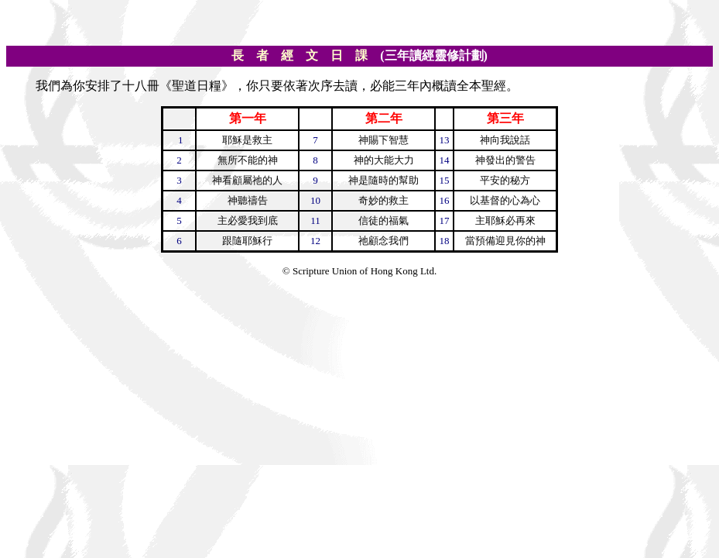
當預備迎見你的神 (505, 240)
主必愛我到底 (247, 220)
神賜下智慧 (383, 140)
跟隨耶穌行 (247, 240)
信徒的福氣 (383, 220)
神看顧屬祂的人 (247, 180)
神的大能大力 (384, 160)
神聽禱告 (248, 200)
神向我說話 (505, 140)
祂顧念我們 (383, 240)
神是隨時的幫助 (383, 180)
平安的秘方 (505, 180)
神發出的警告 (505, 160)
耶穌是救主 (247, 140)
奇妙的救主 (383, 200)
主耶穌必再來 (505, 220)
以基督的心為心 (505, 200)
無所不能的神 (247, 160)
